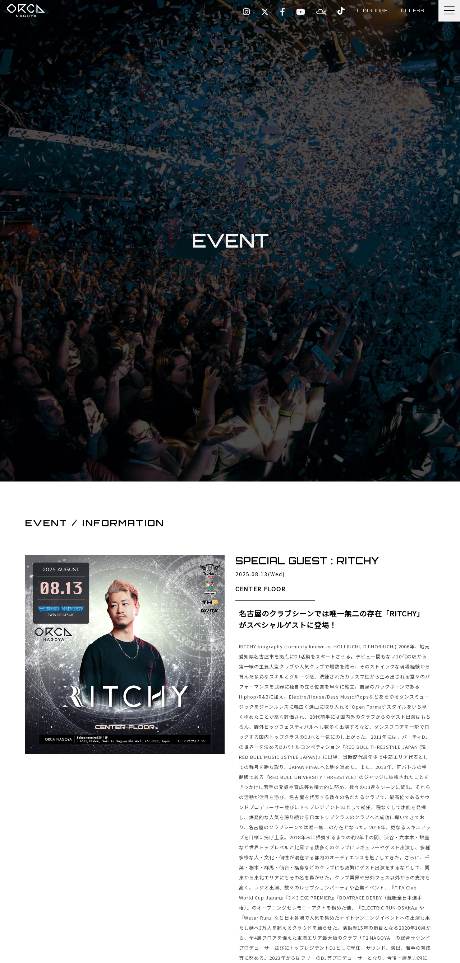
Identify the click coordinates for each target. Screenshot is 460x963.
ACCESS (411, 10)
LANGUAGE (368, 10)
